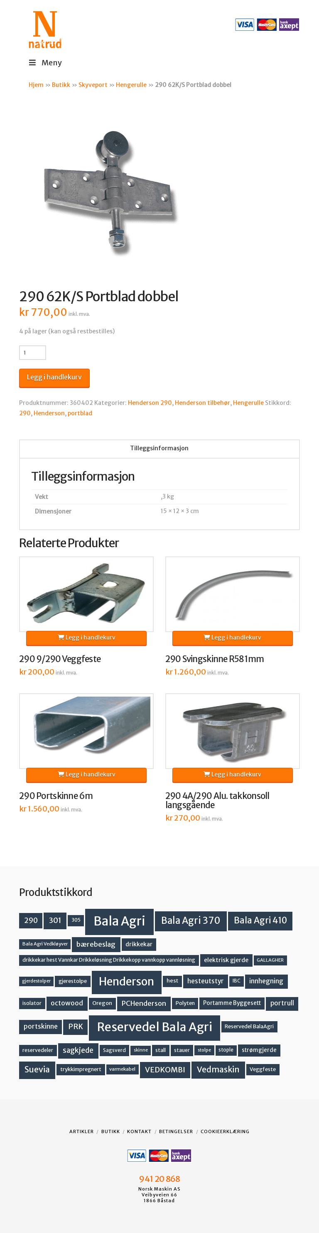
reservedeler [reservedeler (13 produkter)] (37, 1050)
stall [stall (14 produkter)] (160, 1050)
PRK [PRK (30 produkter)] (75, 1026)
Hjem (36, 85)
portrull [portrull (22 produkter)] (282, 1003)
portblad (80, 413)
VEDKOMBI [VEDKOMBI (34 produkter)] (165, 1069)
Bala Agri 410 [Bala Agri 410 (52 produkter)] (260, 920)
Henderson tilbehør (202, 403)
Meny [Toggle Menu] (44, 62)
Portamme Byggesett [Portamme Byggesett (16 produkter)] (232, 1003)
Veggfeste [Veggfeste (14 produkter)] (263, 1069)
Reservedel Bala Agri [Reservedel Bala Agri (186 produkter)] (154, 1027)
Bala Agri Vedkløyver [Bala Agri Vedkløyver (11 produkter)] (45, 944)
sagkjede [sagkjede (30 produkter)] (78, 1050)
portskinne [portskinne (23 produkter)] (41, 1026)
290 (25, 413)
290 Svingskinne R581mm (214, 659)
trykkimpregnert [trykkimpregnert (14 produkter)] (80, 1069)
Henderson (49, 413)
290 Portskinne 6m (56, 796)
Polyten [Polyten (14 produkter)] (185, 1003)
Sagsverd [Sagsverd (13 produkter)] (114, 1050)
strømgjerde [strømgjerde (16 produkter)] (259, 1050)
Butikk (61, 85)
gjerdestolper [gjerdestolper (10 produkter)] (36, 981)
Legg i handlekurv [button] (86, 637)
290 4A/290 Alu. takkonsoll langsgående (217, 801)
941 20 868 (159, 1179)
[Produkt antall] (32, 352)
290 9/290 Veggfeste (60, 659)
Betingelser (176, 1131)
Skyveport (93, 85)
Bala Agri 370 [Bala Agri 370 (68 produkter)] (191, 920)
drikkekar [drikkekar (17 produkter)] (138, 944)
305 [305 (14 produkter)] (76, 920)
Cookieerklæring (225, 1131)
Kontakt (139, 1131)
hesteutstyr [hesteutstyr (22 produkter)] (205, 981)
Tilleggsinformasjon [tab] (159, 448)
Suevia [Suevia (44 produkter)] (37, 1069)
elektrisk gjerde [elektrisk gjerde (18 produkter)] (226, 960)
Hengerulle (131, 85)
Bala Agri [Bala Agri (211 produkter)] (119, 921)
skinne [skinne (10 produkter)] (141, 1050)
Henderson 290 (150, 403)
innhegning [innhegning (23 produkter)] (266, 981)
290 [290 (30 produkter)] (31, 920)
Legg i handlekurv (54, 377)
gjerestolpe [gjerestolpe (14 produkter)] (73, 981)
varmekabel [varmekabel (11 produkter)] (122, 1069)
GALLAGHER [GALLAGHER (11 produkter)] (270, 960)
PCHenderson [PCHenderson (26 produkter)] (144, 1003)
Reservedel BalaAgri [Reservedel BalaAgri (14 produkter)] (249, 1026)
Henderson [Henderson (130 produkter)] (126, 981)
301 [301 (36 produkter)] (55, 920)
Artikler (81, 1131)
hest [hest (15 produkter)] (172, 980)
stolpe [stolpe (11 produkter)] (204, 1050)
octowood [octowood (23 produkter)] (67, 1003)
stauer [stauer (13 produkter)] (182, 1050)
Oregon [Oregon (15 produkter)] (102, 1003)
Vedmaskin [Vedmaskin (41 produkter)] (218, 1069)
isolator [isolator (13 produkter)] (32, 1003)
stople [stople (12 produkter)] (225, 1050)
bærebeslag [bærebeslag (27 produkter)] (95, 944)
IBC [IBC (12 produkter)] (236, 981)
